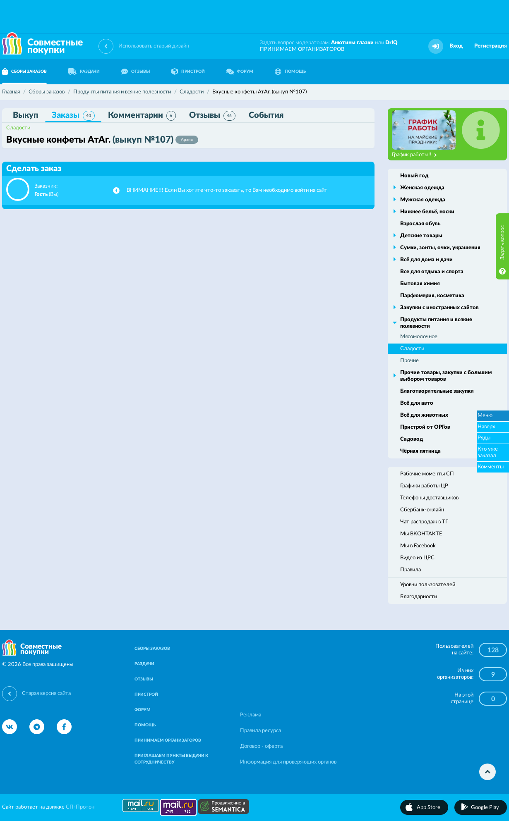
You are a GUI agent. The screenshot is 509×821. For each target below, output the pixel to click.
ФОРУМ (239, 71)
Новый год (414, 176)
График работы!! (414, 155)
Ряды (484, 438)
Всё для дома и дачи (426, 260)
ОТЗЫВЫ (135, 71)
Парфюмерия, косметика (432, 295)
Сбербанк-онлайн (422, 510)
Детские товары (421, 236)
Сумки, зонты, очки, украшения (440, 248)
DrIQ (391, 42)
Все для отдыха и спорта (431, 271)
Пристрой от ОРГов (425, 427)
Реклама (250, 715)
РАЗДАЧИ (84, 71)
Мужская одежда (422, 200)
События (266, 115)
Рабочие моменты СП (427, 474)
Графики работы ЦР (424, 486)
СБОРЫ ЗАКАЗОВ (152, 649)
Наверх (486, 427)
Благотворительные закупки (437, 391)
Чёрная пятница (420, 451)
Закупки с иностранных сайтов (439, 307)
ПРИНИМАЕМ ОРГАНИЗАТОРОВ (302, 49)
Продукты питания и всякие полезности (436, 323)
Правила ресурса (260, 730)
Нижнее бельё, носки (427, 212)
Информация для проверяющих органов (288, 762)
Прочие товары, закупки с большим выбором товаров (446, 376)
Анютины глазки (352, 42)
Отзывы (212, 116)
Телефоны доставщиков (429, 498)
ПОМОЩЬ (290, 71)
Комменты (491, 467)
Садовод (411, 439)
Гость (41, 194)
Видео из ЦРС (417, 558)
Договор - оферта (261, 746)
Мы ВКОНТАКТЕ (421, 534)
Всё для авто (416, 403)
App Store (428, 807)
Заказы (73, 116)
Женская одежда (422, 188)
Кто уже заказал (488, 452)
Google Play (485, 807)
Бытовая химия (420, 283)
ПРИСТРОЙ (188, 71)
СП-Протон (80, 807)
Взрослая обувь (420, 224)
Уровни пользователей (427, 584)
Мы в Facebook (418, 546)
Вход (456, 46)
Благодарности (418, 596)
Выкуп (25, 115)
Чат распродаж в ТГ (424, 522)
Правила (410, 570)
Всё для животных (424, 415)
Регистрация (490, 46)
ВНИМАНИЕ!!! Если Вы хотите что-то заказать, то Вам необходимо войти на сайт (227, 190)
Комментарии (142, 116)
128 (493, 650)
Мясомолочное (418, 336)
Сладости (18, 128)
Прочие (409, 360)
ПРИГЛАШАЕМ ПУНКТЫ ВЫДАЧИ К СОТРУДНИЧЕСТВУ (171, 759)
